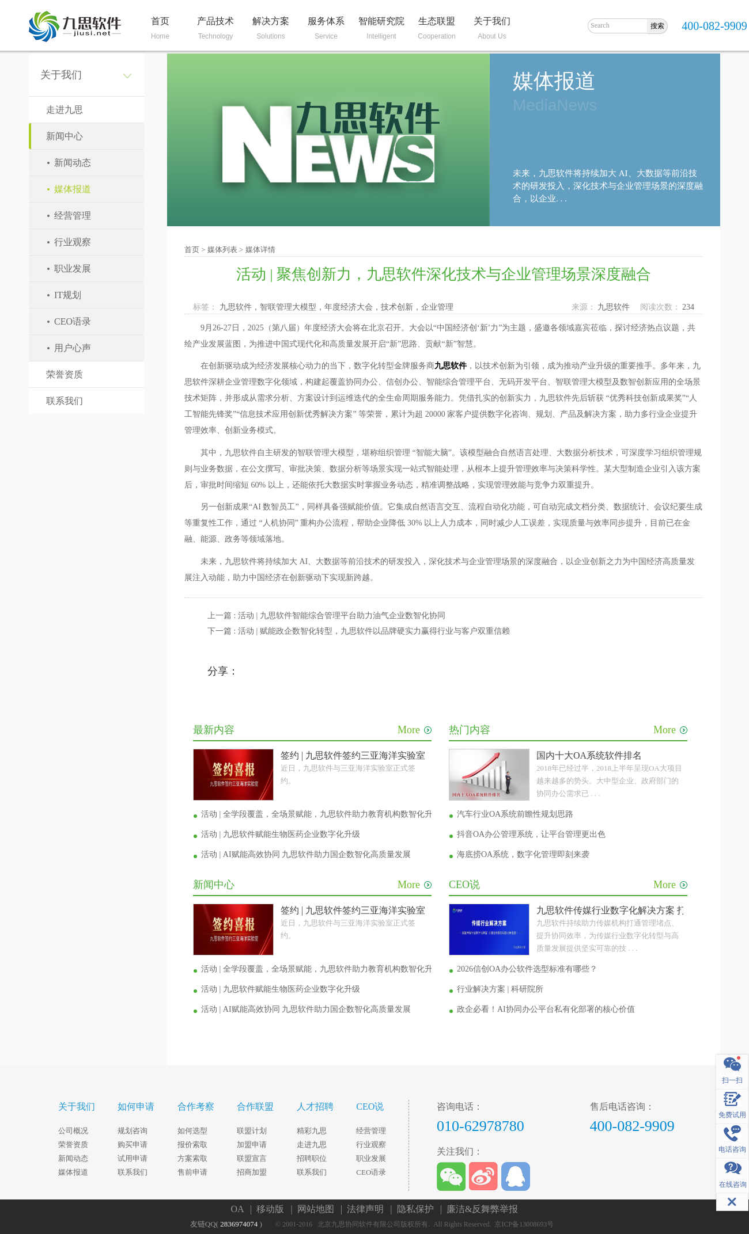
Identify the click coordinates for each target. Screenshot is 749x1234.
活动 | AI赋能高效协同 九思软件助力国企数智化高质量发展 (306, 854)
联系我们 (64, 401)
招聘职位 (312, 1158)
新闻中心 (64, 136)
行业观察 (72, 242)
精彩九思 (312, 1130)
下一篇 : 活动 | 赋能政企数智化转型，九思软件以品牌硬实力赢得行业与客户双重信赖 (358, 631)
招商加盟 (252, 1172)
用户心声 (72, 348)
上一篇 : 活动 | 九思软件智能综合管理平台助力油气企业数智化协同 (326, 615)
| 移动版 (269, 1209)
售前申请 (192, 1172)
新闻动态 (72, 162)
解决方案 (270, 21)
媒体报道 (72, 189)
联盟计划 (252, 1130)
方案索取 (192, 1158)
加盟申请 (252, 1144)
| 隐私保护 (414, 1209)
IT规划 (67, 295)
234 (688, 307)
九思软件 (617, 307)
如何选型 (192, 1130)
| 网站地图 (314, 1209)
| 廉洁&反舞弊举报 (479, 1209)
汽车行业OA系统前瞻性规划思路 (515, 814)
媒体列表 (222, 249)
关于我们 (492, 21)
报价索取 (192, 1144)
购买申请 (132, 1144)
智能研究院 (381, 21)
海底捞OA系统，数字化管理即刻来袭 (523, 854)
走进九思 (64, 110)
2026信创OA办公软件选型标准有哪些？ (527, 969)
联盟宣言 (252, 1158)
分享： (223, 671)
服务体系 (326, 21)
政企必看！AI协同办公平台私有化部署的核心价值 (546, 1009)
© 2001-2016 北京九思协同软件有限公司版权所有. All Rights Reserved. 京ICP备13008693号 (417, 1224)
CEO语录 (72, 321)
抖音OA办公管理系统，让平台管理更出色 (531, 834)
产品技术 (215, 21)
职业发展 (72, 268)
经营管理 (72, 215)
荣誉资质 (64, 374)
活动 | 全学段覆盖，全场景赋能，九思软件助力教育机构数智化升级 (321, 814)
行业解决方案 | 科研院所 (500, 989)
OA (239, 1209)
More (415, 730)
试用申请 (132, 1158)
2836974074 (239, 1224)
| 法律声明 (364, 1209)
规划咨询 (132, 1130)
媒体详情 (260, 249)
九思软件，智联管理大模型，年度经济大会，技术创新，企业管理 (338, 307)
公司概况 (73, 1130)
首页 (160, 21)
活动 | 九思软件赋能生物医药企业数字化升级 (280, 834)
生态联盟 (436, 21)
